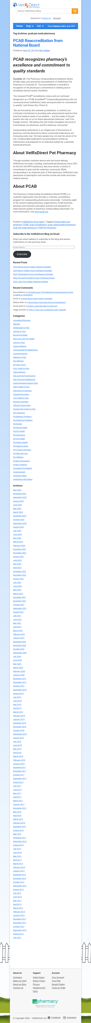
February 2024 (19, 546)
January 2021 (19, 638)
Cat (40, 26)
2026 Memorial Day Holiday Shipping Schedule (32, 267)
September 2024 (20, 523)
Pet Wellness (18, 457)
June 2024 (17, 534)
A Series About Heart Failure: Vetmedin (36, 299)
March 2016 (18, 819)
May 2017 (17, 793)
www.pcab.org (41, 211)
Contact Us (46, 18)
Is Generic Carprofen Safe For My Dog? (41, 306)
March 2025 (18, 512)
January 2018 (19, 764)
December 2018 (19, 723)
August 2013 (18, 889)
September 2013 (20, 886)
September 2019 (20, 690)
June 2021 (17, 620)
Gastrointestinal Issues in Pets (25, 383)
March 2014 (18, 864)
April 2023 (17, 568)
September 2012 (20, 930)
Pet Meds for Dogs (20, 446)
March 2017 (18, 801)
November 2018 (19, 727)
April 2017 (17, 797)
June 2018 (17, 745)
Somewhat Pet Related (22, 468)
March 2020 (18, 668)
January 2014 (19, 871)
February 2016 (19, 823)
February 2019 (19, 716)
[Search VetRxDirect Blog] (44, 11)
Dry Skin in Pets (19, 365)
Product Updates (20, 465)
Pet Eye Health (19, 439)
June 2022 (17, 586)
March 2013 (18, 908)
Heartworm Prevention (22, 391)
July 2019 (17, 697)
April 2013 (17, 904)
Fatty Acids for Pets (21, 368)
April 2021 (17, 627)
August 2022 (18, 579)
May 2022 (17, 590)
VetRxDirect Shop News (33, 222)
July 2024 (17, 531)
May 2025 (17, 508)
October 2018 (18, 730)
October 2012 (18, 927)
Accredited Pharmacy (22, 320)
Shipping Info (39, 988)
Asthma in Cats (19, 331)
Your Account (58, 977)
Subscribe (22, 254)
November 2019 (19, 682)
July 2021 (17, 616)
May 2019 (17, 705)
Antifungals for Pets (21, 328)
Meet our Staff (20, 981)
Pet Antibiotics (19, 413)
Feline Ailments (19, 372)
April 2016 (17, 816)
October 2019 (18, 686)
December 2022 (19, 571)
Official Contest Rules (22, 405)
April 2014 (17, 860)
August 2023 (18, 557)
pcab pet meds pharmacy (25, 227)
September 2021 (20, 608)
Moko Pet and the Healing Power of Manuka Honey (34, 278)
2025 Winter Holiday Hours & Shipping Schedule (32, 271)
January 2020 (19, 675)
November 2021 (19, 601)
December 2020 (19, 642)
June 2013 (17, 897)
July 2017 (17, 786)
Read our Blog (19, 984)
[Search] (75, 11)
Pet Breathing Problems (22, 420)
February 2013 (19, 912)
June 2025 (17, 505)
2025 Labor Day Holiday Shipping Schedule (30, 282)
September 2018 (20, 734)
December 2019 (19, 679)
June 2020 (17, 660)
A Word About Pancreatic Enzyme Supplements (46, 302)
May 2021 (17, 623)
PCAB (26, 224)
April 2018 (17, 753)
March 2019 (18, 712)
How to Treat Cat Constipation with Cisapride (47, 310)
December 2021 (19, 597)
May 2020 (17, 664)
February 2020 (19, 671)
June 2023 (17, 560)
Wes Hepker (44, 50)
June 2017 (17, 790)
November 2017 (19, 771)
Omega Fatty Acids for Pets (24, 409)
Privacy (36, 984)
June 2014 (17, 852)
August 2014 (18, 845)
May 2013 (17, 901)
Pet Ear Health (19, 431)
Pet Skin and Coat (20, 453)
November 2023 (19, 553)
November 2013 (19, 878)
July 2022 (17, 582)
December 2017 (19, 767)
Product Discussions (21, 461)
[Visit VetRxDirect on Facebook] (54, 1017)
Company (17, 977)
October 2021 (18, 605)
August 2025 (18, 501)
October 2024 (18, 520)
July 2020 (17, 656)
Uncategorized (19, 472)
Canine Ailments (19, 346)
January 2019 (19, 719)
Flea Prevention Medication (24, 379)
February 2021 (19, 634)
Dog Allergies (18, 361)
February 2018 (19, 760)
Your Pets (56, 981)
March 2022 (18, 594)
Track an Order (58, 988)
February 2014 (19, 867)
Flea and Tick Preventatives (24, 376)
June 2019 (17, 701)
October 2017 (18, 775)
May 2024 (17, 538)
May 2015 (17, 834)
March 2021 (18, 631)
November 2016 (19, 808)
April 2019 (17, 708)
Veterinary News (20, 476)
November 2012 (19, 923)
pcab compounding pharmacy (62, 224)
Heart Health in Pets (21, 387)
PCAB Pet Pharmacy (47, 227)
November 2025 (19, 494)
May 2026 (17, 490)
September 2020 (20, 653)
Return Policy (39, 981)
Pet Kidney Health (20, 442)
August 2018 (18, 738)
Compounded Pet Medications (25, 350)
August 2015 (18, 830)
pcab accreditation (38, 224)
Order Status (39, 977)
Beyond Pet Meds (20, 335)
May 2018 (17, 749)
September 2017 (20, 778)
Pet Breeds (17, 424)
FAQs (35, 991)
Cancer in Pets (19, 343)
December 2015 (19, 827)
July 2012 (17, 938)
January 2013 (19, 915)
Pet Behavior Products (22, 417)
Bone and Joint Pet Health (23, 339)
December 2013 (19, 875)
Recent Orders (58, 984)
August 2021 (18, 612)
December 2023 (19, 549)
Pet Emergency (19, 435)
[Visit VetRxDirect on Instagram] (69, 1017)
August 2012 (18, 934)
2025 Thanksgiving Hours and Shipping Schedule (33, 274)
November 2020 (19, 645)
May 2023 (17, 564)
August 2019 (18, 693)
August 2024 (18, 527)
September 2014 (20, 841)
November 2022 (19, 575)
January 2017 (19, 804)
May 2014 (17, 856)
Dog (30, 26)
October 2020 (18, 649)
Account (56, 18)
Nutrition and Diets (20, 402)
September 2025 (20, 497)
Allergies (16, 324)
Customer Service (20, 354)
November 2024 (19, 516)
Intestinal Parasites (21, 394)
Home (19, 26)
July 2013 (17, 893)
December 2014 (19, 838)
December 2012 (19, 919)
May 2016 (17, 812)
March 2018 (18, 756)
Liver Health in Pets (21, 398)
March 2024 (18, 542)
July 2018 (17, 742)
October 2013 (18, 882)
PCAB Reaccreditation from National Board (38, 43)
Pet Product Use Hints (22, 450)
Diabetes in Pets (19, 357)
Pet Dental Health (20, 428)
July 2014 (17, 849)
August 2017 (18, 782)
